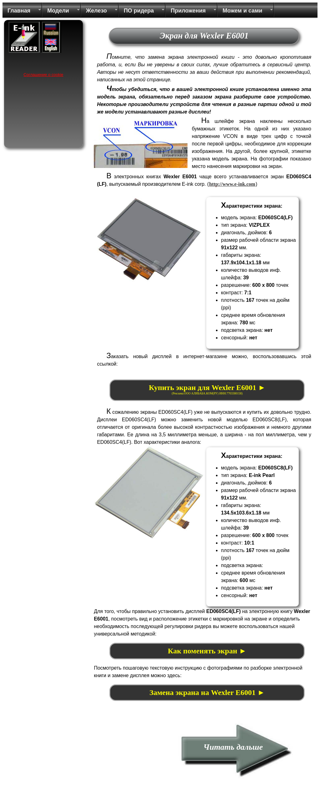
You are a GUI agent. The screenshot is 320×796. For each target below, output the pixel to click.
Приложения (188, 11)
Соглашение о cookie (43, 74)
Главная (19, 11)
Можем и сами (242, 11)
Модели (58, 11)
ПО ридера (139, 11)
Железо (96, 11)
